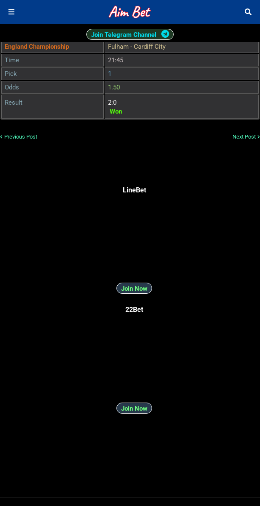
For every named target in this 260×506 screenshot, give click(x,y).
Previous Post (20, 136)
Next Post (244, 136)
